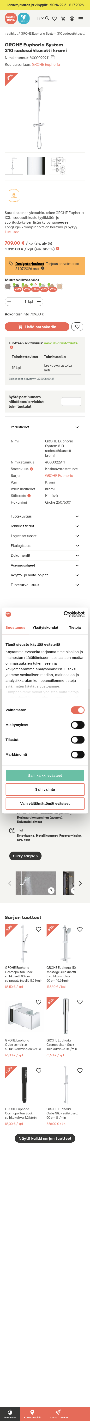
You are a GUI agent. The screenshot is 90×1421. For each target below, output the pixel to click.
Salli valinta (45, 790)
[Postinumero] (71, 401)
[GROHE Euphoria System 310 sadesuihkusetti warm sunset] (59, 286)
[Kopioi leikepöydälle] (53, 57)
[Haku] (47, 18)
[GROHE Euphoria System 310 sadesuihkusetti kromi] (33, 286)
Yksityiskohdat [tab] (45, 627)
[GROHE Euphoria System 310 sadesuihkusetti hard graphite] (8, 286)
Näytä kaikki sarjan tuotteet (45, 1138)
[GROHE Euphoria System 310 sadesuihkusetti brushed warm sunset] (51, 286)
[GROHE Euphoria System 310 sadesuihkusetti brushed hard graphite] (16, 286)
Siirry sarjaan (25, 856)
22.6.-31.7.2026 (45, 5)
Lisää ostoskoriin (37, 326)
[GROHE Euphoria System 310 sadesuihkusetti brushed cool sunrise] (25, 286)
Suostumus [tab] (15, 627)
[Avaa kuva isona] (51, 890)
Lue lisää (12, 232)
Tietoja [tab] (75, 627)
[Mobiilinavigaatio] (80, 18)
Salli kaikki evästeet (45, 775)
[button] (45, 427)
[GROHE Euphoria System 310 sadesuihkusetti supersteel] (42, 286)
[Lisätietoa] (58, 248)
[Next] (80, 883)
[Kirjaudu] (72, 18)
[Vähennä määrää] (9, 301)
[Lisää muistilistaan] (77, 326)
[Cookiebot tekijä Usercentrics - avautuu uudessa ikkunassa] (64, 614)
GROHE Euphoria (46, 64)
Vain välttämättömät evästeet (45, 803)
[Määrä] (20, 301)
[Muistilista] (54, 18)
